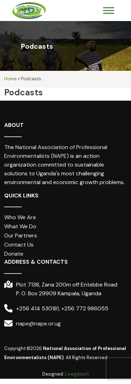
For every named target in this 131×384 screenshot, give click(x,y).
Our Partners (20, 236)
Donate (13, 254)
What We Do (20, 226)
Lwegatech (77, 374)
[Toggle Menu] (108, 10)
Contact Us (19, 245)
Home (10, 79)
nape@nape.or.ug (38, 323)
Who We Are (20, 217)
